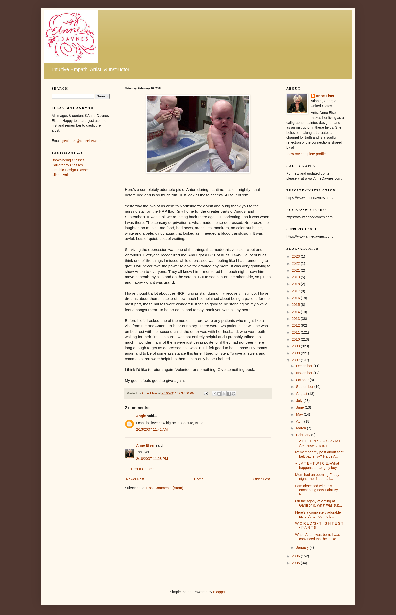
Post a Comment (144, 469)
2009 (296, 346)
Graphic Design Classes (70, 170)
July (299, 401)
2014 (296, 312)
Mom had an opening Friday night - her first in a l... (317, 477)
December (304, 366)
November (304, 373)
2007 (296, 360)
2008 (296, 353)
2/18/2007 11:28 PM (152, 459)
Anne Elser (145, 445)
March (301, 428)
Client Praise (61, 175)
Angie (141, 416)
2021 (296, 270)
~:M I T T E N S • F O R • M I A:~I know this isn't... (317, 443)
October (303, 380)
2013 (296, 319)
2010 (296, 339)
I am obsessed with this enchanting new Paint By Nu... (316, 490)
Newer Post (135, 479)
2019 (296, 277)
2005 (296, 563)
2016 (296, 298)
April (300, 421)
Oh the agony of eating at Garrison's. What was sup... (318, 503)
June (300, 407)
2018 (296, 284)
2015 (296, 305)
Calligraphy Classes (67, 165)
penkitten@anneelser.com (82, 141)
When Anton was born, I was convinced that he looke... (317, 537)
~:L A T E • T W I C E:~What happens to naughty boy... (317, 465)
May (300, 414)
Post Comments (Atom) (164, 488)
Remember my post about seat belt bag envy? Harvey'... (319, 454)
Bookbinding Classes (68, 160)
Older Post (261, 479)
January (303, 547)
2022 (296, 263)
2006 (296, 556)
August (302, 394)
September (305, 387)
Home (198, 479)
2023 (296, 256)
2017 (296, 291)
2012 (296, 325)
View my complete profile (306, 154)
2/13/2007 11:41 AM (152, 429)
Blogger (219, 592)
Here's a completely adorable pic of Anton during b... (318, 514)
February (303, 435)
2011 (296, 332)
